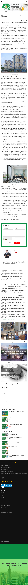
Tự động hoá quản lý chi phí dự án (15, 424)
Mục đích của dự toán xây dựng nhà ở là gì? (9, 295)
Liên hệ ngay (14, 571)
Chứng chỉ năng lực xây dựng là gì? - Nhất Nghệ (10, 297)
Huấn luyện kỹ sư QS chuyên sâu (15, 417)
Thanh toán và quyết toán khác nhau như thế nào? (11, 281)
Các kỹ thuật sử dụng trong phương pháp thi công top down (12, 273)
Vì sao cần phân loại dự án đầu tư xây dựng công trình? (11, 286)
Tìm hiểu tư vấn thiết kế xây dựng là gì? (8, 288)
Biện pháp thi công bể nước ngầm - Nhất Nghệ (10, 290)
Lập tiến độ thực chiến (13, 446)
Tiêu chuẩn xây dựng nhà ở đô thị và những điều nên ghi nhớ (14, 362)
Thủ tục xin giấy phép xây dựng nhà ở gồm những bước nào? (14, 383)
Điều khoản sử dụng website (6, 512)
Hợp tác (2, 499)
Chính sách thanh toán (5, 507)
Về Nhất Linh (3, 492)
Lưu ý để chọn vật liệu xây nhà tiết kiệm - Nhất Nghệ (11, 314)
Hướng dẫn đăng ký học (5, 505)
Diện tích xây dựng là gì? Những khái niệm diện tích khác (12, 299)
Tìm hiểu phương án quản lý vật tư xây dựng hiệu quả (11, 284)
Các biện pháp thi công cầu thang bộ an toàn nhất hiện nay (12, 292)
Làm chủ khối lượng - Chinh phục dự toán (17, 411)
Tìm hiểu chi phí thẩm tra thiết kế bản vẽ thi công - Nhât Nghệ (12, 305)
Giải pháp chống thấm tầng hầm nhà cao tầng (10, 276)
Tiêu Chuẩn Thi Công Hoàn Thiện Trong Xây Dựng (14, 341)
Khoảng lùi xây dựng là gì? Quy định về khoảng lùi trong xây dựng (13, 302)
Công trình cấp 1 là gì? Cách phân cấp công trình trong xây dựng (13, 316)
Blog (2, 495)
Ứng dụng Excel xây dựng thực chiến (15, 442)
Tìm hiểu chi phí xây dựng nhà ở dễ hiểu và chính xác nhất (12, 270)
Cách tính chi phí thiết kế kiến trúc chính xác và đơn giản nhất (13, 311)
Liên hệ (2, 497)
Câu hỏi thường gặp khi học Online (7, 514)
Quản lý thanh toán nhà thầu (14, 451)
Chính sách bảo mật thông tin (6, 510)
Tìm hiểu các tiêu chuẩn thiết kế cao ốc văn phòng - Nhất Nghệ (13, 308)
